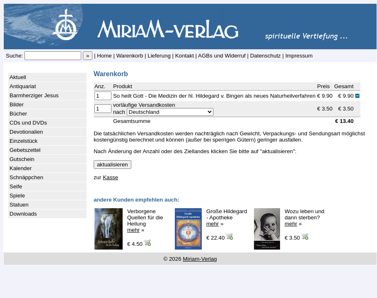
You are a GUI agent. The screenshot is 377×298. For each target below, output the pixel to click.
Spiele (17, 195)
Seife (16, 186)
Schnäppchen (27, 177)
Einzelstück (23, 141)
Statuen (19, 205)
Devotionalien (26, 132)
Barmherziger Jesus (34, 95)
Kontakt (184, 56)
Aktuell (18, 77)
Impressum (299, 56)
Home (104, 56)
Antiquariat (23, 86)
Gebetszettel (25, 150)
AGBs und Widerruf (222, 56)
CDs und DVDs (28, 123)
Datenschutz (265, 56)
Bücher (18, 114)
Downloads (23, 214)
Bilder (17, 104)
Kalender (20, 168)
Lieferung (159, 56)
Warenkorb (129, 56)
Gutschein (22, 159)
